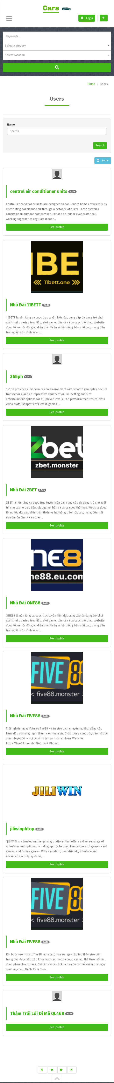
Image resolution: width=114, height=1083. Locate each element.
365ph (21, 376)
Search (100, 145)
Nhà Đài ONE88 (30, 603)
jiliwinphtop (27, 829)
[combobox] (57, 46)
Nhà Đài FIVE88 (30, 716)
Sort (103, 160)
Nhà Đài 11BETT (30, 305)
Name (11, 124)
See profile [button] (57, 227)
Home (91, 84)
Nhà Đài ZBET (28, 490)
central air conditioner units (43, 191)
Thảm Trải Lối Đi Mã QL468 (41, 1013)
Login (87, 18)
